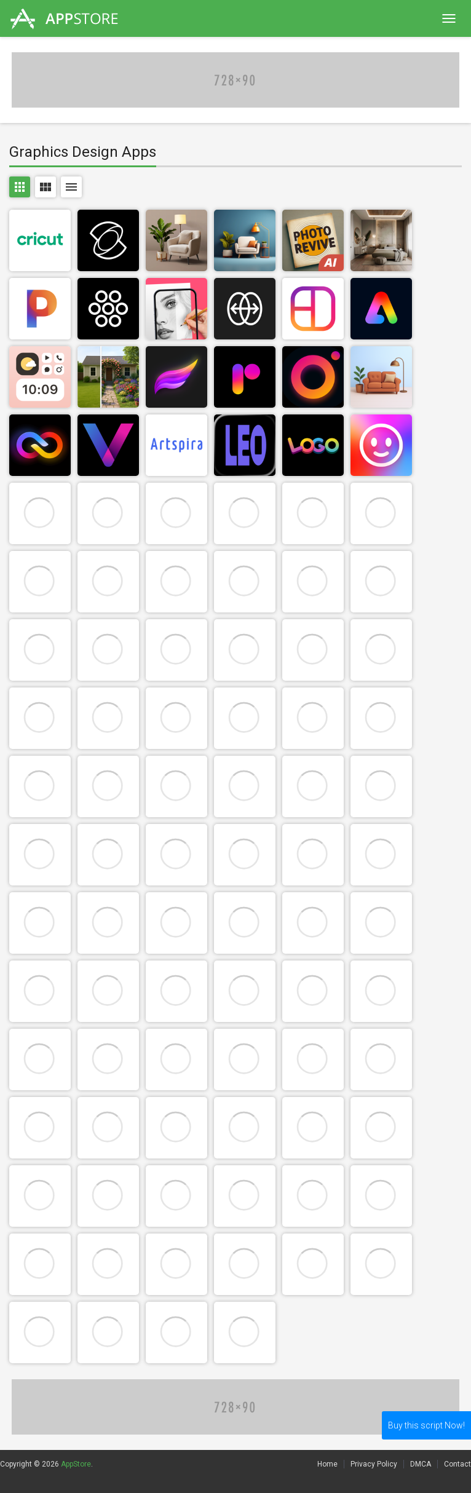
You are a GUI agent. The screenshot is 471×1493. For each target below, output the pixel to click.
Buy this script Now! (426, 1425)
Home (327, 1464)
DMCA (420, 1464)
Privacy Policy (373, 1464)
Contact (457, 1464)
